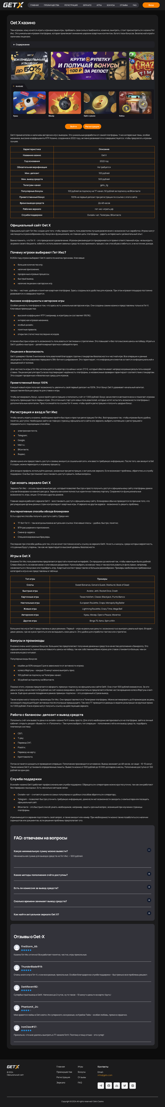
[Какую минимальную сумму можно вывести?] (82, 850)
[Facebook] (109, 1085)
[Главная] (13, 5)
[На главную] (29, 1067)
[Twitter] (124, 1085)
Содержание (23, 44)
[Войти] (73, 126)
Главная (34, 5)
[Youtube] (117, 1085)
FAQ (134, 5)
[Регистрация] (92, 126)
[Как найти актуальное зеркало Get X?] (82, 913)
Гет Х (27, 522)
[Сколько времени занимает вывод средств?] (82, 900)
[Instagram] (132, 1085)
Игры (99, 5)
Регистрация (71, 5)
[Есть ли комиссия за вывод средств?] (82, 887)
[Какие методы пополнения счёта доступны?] (82, 874)
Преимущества (51, 5)
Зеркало (87, 5)
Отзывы (124, 5)
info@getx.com (105, 1075)
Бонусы (111, 5)
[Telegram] (101, 1085)
